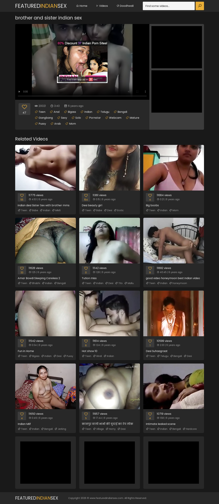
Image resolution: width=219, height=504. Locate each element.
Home (81, 6)
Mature (134, 118)
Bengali (122, 112)
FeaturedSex (41, 6)
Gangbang (46, 118)
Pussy (42, 124)
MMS (56, 210)
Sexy (64, 118)
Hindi (97, 356)
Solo (78, 118)
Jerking (60, 429)
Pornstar (95, 118)
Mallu (129, 283)
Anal (57, 112)
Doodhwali (125, 6)
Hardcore (190, 429)
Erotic (119, 210)
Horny (111, 429)
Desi (108, 210)
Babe (33, 210)
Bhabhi (34, 283)
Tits (119, 283)
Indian (88, 112)
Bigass (72, 112)
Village (98, 429)
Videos (102, 6)
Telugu (104, 112)
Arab (57, 124)
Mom (72, 124)
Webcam (115, 118)
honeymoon (178, 283)
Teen (42, 112)
